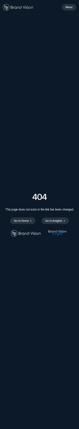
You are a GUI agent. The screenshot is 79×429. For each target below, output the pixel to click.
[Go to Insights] (55, 220)
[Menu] (69, 7)
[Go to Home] (22, 220)
